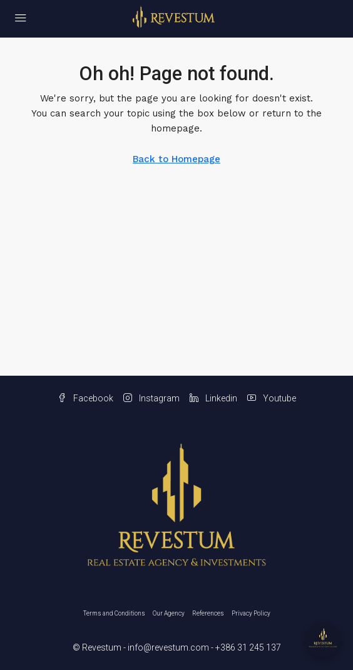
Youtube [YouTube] (271, 398)
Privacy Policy (251, 613)
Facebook (85, 398)
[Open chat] (322, 639)
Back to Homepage (176, 159)
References (208, 613)
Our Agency (169, 613)
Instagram (151, 398)
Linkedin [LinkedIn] (213, 398)
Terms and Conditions (114, 613)
